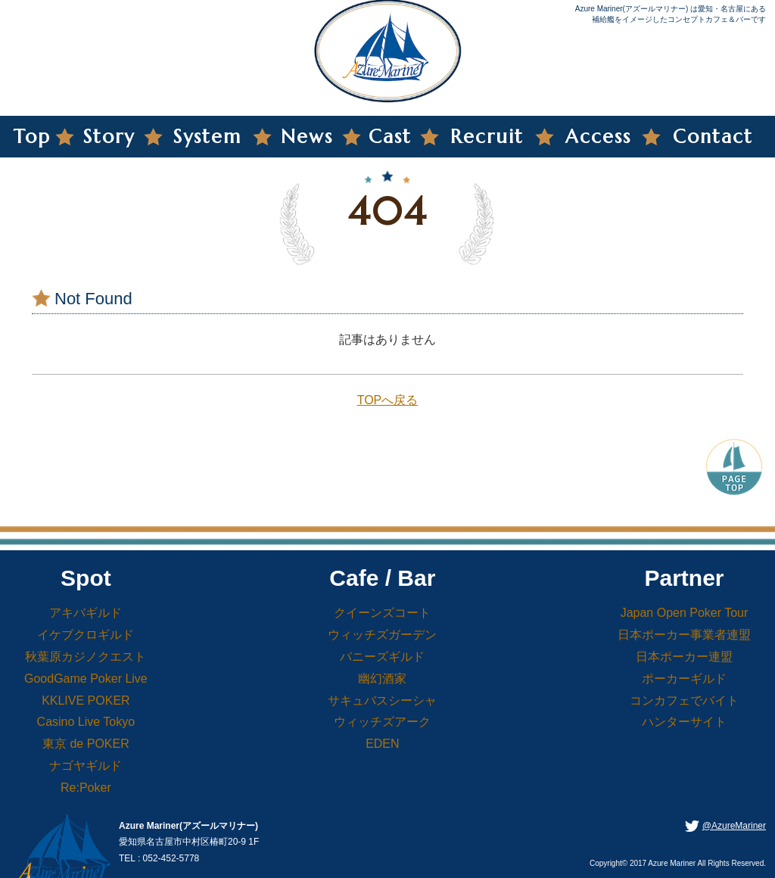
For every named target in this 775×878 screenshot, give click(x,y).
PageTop (734, 465)
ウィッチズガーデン (382, 634)
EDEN (382, 743)
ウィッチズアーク (382, 721)
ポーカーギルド (684, 678)
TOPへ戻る (388, 400)
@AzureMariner (734, 825)
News (307, 136)
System (207, 136)
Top (32, 136)
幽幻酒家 (382, 678)
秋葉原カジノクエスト (85, 656)
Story (109, 136)
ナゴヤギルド (85, 765)
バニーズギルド (382, 656)
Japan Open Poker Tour (685, 612)
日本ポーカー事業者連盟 (684, 634)
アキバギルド (85, 612)
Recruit (487, 136)
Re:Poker (86, 787)
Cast (390, 136)
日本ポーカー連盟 (684, 656)
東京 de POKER (85, 743)
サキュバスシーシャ (382, 700)
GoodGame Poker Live (86, 678)
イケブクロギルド (85, 634)
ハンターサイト (684, 721)
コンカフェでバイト (684, 700)
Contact (713, 136)
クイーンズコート (382, 612)
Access (598, 136)
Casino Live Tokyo (86, 721)
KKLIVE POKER (86, 700)
